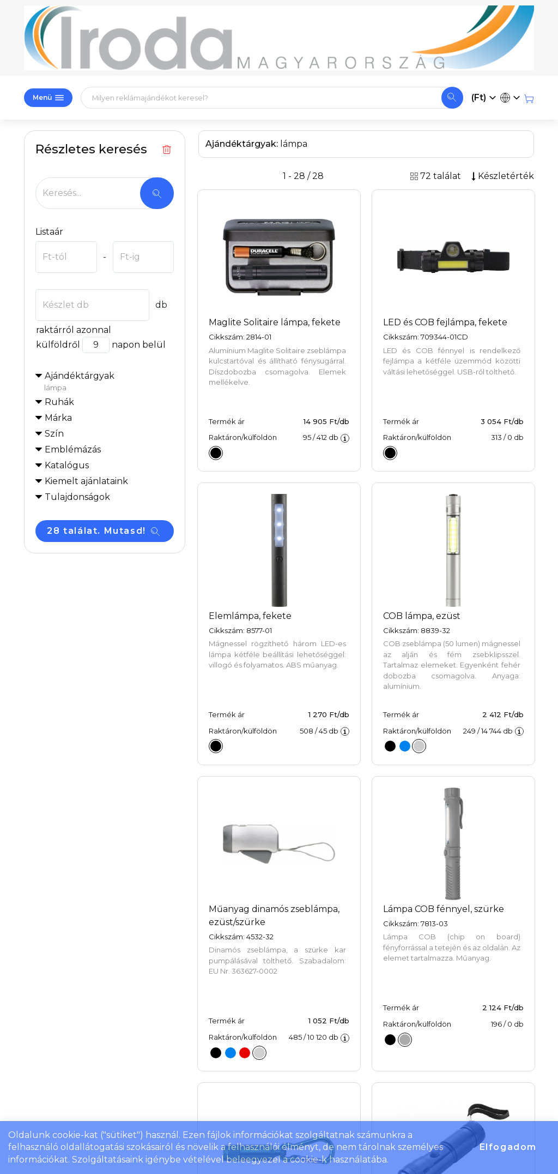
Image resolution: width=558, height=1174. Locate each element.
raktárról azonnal (73, 330)
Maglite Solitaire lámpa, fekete (275, 322)
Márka (58, 418)
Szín (54, 433)
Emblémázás (73, 449)
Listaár (49, 232)
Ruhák (59, 402)
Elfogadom (508, 1147)
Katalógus (67, 465)
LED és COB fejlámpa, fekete (445, 322)
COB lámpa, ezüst (421, 616)
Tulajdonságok (77, 497)
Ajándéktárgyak (109, 382)
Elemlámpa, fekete (250, 616)
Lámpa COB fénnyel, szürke (443, 909)
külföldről (57, 344)
